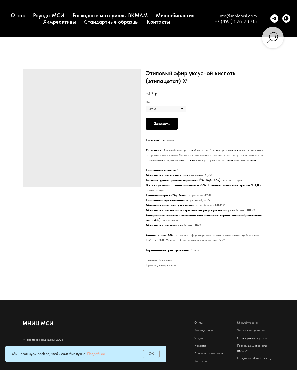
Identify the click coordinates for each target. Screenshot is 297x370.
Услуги (198, 338)
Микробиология (175, 15)
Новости (200, 345)
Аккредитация (203, 330)
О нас (198, 322)
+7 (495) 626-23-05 (235, 21)
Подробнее (96, 353)
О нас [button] (18, 15)
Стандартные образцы (111, 22)
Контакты (158, 22)
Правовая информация (209, 353)
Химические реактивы (251, 330)
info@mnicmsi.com (238, 16)
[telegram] (274, 18)
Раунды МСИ (48, 15)
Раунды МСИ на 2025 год (254, 358)
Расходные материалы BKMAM (110, 15)
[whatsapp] (286, 18)
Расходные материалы (252, 345)
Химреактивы (59, 22)
